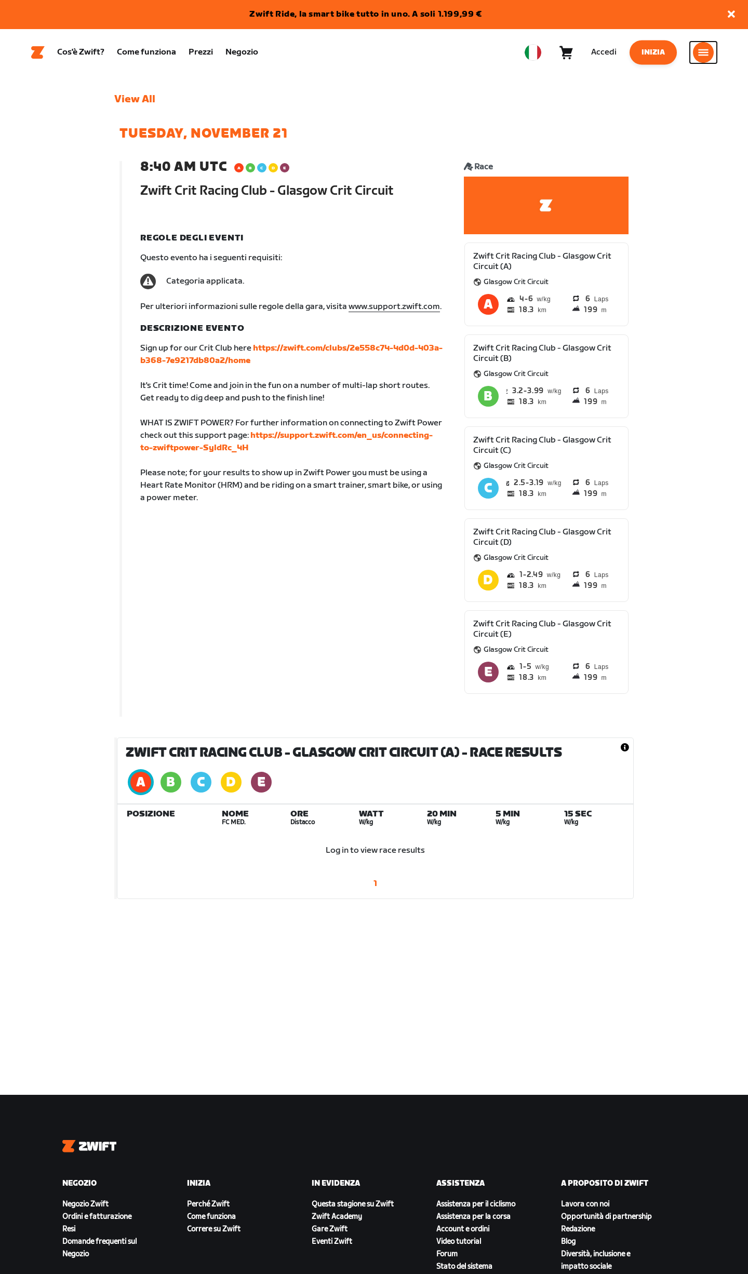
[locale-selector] (533, 52)
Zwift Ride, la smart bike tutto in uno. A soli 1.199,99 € (365, 14)
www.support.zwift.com (394, 307)
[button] (731, 14)
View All (134, 99)
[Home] (37, 52)
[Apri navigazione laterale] (703, 52)
